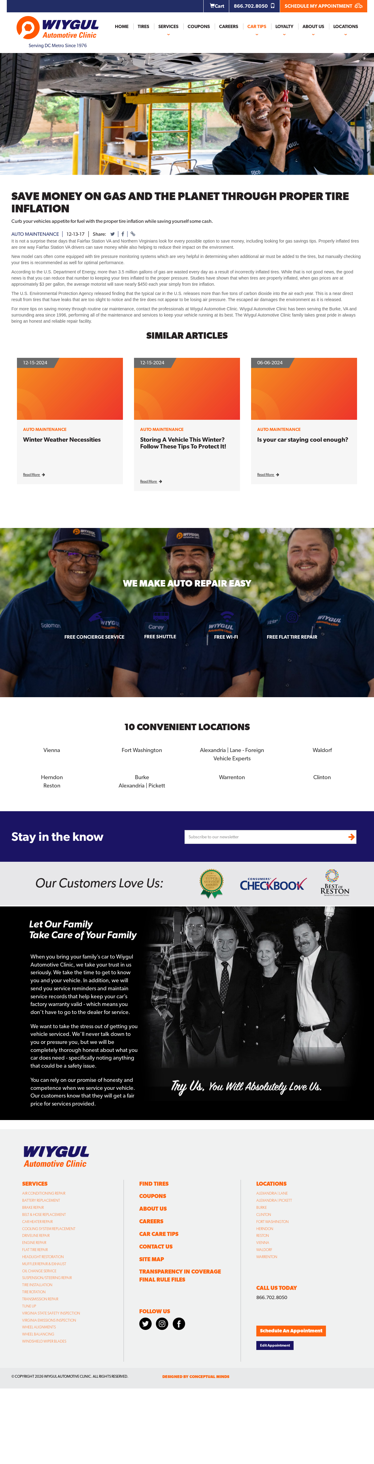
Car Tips (256, 26)
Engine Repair (34, 1241)
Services (168, 26)
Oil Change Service (39, 1270)
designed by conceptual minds (195, 1375)
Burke (142, 776)
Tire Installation (37, 1284)
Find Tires (154, 1182)
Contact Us (156, 1245)
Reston (52, 784)
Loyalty (284, 26)
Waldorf (322, 749)
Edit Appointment (275, 1344)
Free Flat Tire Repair (292, 637)
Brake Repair (33, 1206)
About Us (313, 26)
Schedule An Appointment (291, 1329)
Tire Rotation (34, 1291)
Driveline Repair (36, 1234)
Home (121, 26)
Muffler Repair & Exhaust (44, 1263)
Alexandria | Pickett (142, 784)
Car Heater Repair (37, 1220)
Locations (345, 26)
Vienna (51, 749)
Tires (143, 26)
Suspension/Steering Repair (47, 1276)
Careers (228, 26)
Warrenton (232, 776)
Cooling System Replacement (48, 1227)
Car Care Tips (158, 1232)
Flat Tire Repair (35, 1248)
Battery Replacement (41, 1199)
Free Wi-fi (226, 637)
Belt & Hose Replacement (44, 1213)
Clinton (322, 776)
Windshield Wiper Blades (44, 1340)
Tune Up (29, 1305)
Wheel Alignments (39, 1326)
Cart (217, 6)
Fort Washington (142, 749)
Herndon (52, 776)
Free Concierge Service (94, 637)
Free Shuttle (160, 637)
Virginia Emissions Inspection (49, 1319)
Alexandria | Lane (272, 1192)
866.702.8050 (254, 6)
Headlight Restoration (43, 1255)
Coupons (199, 26)
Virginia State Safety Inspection (51, 1312)
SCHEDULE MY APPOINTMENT (324, 6)
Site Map (151, 1258)
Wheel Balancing (38, 1333)
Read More (34, 474)
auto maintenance (35, 234)
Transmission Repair (40, 1298)
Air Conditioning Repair (43, 1192)
